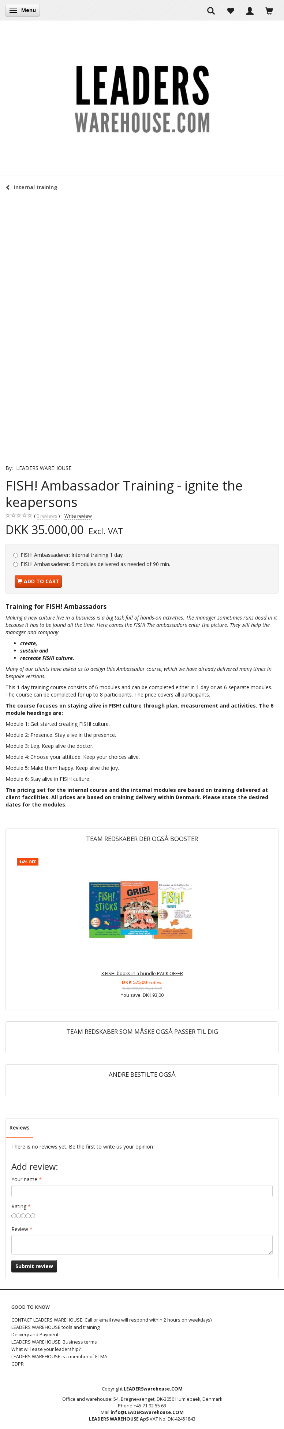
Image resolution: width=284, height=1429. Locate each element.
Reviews (19, 1127)
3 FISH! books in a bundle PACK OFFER (142, 973)
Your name (24, 1179)
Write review (78, 516)
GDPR (17, 1364)
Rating (18, 1206)
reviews (47, 516)
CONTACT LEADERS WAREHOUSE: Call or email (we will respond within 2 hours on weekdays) (111, 1320)
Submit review (34, 1266)
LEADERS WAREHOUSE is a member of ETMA (59, 1356)
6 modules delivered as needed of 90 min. (95, 564)
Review (19, 1229)
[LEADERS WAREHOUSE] (142, 98)
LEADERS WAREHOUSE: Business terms (54, 1342)
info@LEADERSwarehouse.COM (147, 1412)
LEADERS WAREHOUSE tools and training (55, 1327)
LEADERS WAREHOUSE (43, 467)
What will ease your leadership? (46, 1349)
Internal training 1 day (71, 554)
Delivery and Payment (35, 1334)
